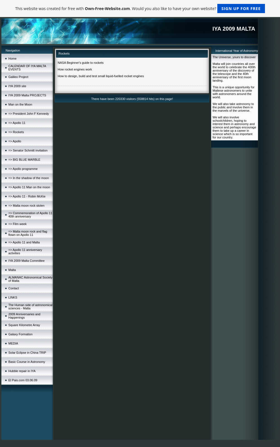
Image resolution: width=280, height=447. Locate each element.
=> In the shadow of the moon (28, 178)
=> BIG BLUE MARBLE (24, 159)
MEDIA (13, 343)
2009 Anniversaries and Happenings (24, 315)
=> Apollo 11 (16, 122)
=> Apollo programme (23, 168)
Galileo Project (18, 77)
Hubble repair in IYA (22, 371)
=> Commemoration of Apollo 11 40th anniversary (30, 214)
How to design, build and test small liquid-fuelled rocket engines (101, 76)
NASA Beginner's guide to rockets (81, 62)
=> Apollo (14, 141)
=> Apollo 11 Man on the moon (29, 187)
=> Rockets (16, 132)
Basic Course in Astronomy (26, 361)
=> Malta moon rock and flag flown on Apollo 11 (27, 233)
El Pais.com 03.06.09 (22, 380)
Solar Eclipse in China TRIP (27, 352)
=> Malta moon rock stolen (26, 205)
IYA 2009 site (17, 86)
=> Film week (17, 224)
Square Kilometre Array (24, 325)
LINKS (12, 297)
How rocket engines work (75, 69)
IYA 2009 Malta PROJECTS (27, 95)
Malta (12, 270)
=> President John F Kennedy (28, 113)
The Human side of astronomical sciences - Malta (30, 306)
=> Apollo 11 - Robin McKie (26, 196)
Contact (13, 288)
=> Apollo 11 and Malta (24, 242)
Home (12, 58)
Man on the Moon (20, 104)
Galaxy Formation (20, 334)
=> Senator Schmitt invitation (28, 150)
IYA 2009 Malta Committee (26, 260)
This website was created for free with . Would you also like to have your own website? (140, 8)
